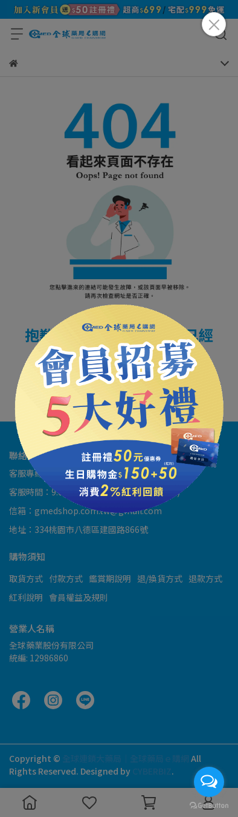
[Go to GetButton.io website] (209, 805)
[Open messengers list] (209, 782)
